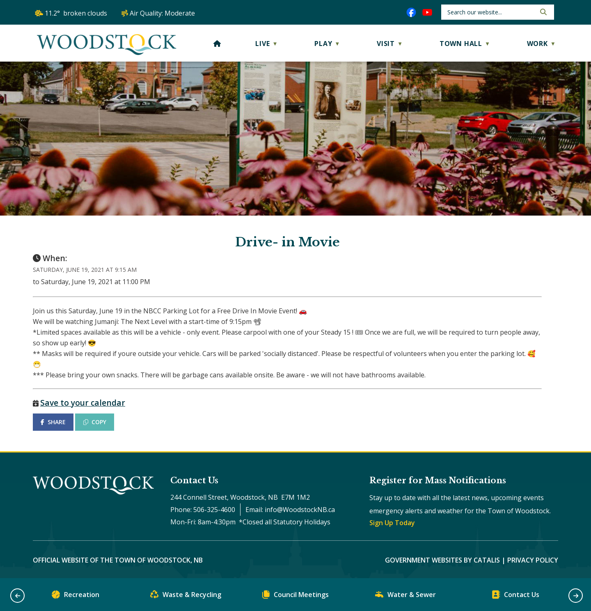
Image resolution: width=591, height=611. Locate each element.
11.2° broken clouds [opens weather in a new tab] (76, 13)
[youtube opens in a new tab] (427, 12)
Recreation (75, 596)
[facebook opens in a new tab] (411, 12)
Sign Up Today (392, 522)
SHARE (53, 422)
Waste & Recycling (185, 596)
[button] (542, 12)
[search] (490, 12)
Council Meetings (295, 596)
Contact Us (515, 596)
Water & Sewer (405, 596)
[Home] (217, 43)
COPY (94, 422)
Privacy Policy (532, 560)
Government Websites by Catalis (442, 560)
